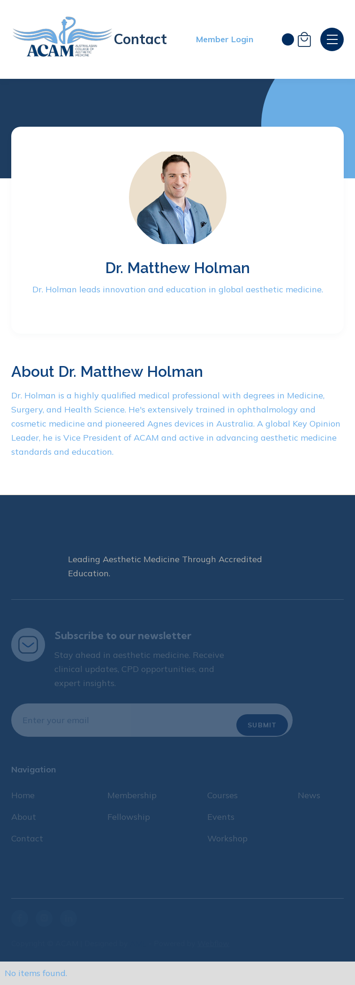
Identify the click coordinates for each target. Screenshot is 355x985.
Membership (132, 795)
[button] (296, 39)
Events (220, 816)
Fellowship (128, 816)
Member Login (224, 39)
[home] (62, 39)
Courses (222, 795)
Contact (140, 39)
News (309, 795)
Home (23, 795)
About (23, 816)
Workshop (227, 838)
